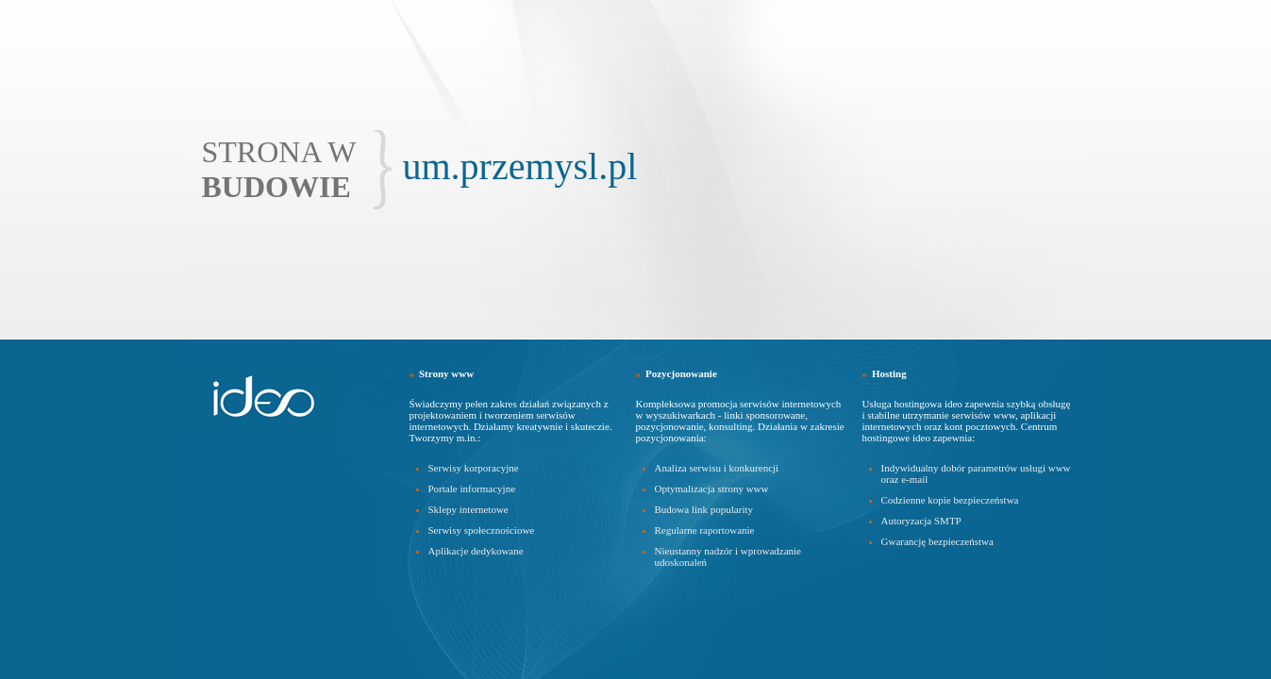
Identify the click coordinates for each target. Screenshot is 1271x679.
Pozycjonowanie (681, 373)
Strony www (446, 373)
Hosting (889, 373)
